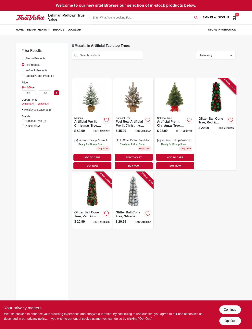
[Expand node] (23, 109)
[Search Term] (145, 17)
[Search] (196, 17)
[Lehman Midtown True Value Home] (30, 17)
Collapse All (28, 103)
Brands (58, 29)
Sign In (208, 17)
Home (20, 29)
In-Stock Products (36, 70)
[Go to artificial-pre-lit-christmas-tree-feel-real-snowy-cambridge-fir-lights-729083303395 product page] (92, 124)
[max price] (45, 92)
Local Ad (74, 29)
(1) (33, 125)
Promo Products (35, 58)
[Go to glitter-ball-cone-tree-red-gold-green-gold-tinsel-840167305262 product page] (92, 200)
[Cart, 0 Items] (234, 17)
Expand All (43, 103)
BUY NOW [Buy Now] (92, 165)
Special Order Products (40, 76)
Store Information (222, 29)
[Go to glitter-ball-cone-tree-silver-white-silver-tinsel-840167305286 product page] (133, 200)
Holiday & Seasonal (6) (38, 109)
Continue (230, 309)
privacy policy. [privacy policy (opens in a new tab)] (37, 318)
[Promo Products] (23, 58)
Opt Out (229, 321)
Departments (37, 29)
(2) (36, 120)
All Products (33, 65)
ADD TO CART (92, 157)
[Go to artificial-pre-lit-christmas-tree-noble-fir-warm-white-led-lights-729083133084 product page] (175, 124)
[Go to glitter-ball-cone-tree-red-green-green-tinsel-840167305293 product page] (216, 124)
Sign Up (224, 17)
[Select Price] (56, 92)
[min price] (28, 92)
